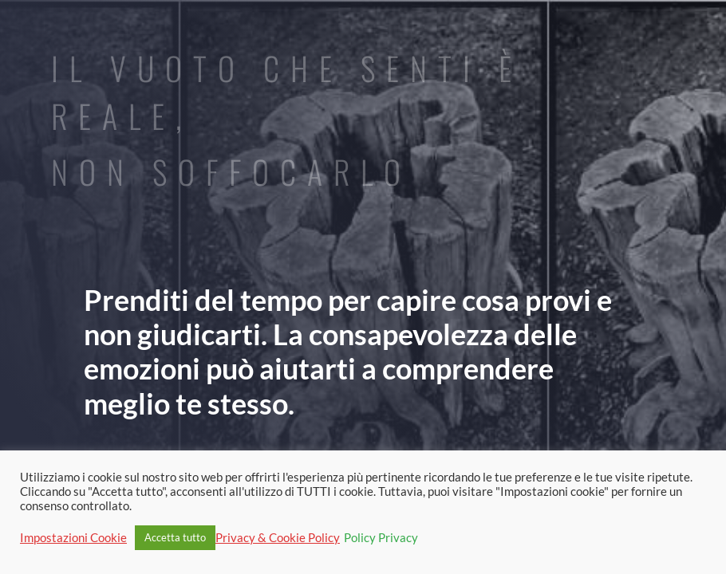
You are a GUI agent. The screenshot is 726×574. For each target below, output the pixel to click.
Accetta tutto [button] (175, 537)
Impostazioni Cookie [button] (73, 538)
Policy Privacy (381, 538)
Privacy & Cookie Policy (277, 538)
